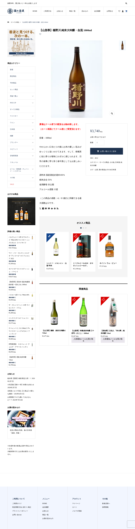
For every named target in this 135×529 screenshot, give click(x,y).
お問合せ (110, 11)
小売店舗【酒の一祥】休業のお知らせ (20, 384)
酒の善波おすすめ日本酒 (107, 170)
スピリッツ (14, 149)
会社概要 (97, 11)
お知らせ (60, 11)
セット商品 (14, 89)
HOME (35, 11)
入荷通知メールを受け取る (83, 340)
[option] (57, 252)
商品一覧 (72, 11)
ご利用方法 (47, 11)
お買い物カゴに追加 (108, 151)
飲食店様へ (106, 503)
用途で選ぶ (14, 96)
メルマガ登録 (77, 511)
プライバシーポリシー (20, 511)
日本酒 (117, 162)
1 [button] (80, 228)
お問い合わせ (17, 515)
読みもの (85, 11)
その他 (112, 162)
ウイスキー (14, 116)
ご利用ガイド (17, 503)
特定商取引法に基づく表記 (21, 507)
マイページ (76, 503)
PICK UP (13, 103)
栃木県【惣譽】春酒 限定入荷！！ (19, 378)
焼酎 (11, 136)
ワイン (12, 123)
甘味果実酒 (14, 156)
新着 (11, 69)
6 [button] (26, 425)
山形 (96, 170)
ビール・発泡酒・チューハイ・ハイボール (19, 170)
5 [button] (24, 425)
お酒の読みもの (47, 518)
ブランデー (14, 142)
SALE (12, 184)
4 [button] (22, 425)
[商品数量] (99, 142)
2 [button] (83, 228)
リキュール (14, 162)
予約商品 (13, 83)
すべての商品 (104, 162)
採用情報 (105, 507)
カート (74, 507)
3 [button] (85, 228)
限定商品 (13, 76)
